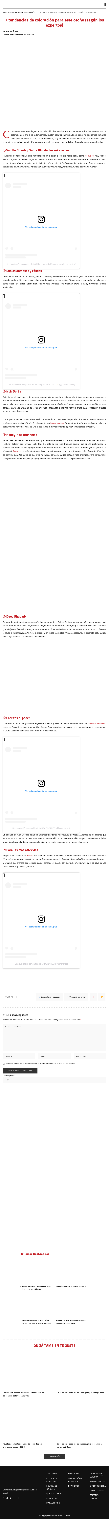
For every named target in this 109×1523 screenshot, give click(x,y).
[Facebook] (3, 1502)
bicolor (30, 855)
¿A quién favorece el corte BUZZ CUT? (70, 1288)
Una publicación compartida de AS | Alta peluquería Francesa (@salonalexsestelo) (41, 264)
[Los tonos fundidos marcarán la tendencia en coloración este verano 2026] (27, 1373)
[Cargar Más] (54, 1460)
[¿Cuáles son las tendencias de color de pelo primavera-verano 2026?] (27, 1425)
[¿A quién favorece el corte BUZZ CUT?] (72, 1271)
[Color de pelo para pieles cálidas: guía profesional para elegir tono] (81, 1425)
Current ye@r (9, 1076)
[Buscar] (104, 4)
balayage (18, 451)
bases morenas (57, 423)
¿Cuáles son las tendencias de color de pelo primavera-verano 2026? (24, 1449)
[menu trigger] (6, 4)
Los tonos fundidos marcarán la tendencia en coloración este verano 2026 (25, 1397)
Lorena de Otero (10, 31)
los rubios (89, 156)
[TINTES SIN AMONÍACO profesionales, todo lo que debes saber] (72, 1306)
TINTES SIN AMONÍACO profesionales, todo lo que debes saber (70, 1324)
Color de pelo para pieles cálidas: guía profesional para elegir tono (81, 1449)
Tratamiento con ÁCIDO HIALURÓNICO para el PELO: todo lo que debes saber (35, 1324)
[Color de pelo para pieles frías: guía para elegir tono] (81, 1373)
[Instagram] (10, 1502)
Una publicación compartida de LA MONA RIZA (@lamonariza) (41, 963)
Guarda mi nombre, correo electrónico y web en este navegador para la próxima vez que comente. (40, 1064)
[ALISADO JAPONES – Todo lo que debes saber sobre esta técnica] (36, 1271)
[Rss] (14, 1502)
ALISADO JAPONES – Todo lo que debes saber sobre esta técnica (34, 1288)
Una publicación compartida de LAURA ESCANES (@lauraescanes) (41, 828)
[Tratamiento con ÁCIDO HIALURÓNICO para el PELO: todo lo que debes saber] (36, 1306)
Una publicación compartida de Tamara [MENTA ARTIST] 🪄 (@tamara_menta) (41, 385)
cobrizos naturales (96, 723)
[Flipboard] (17, 1502)
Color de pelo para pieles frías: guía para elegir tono (79, 1397)
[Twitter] (7, 1502)
